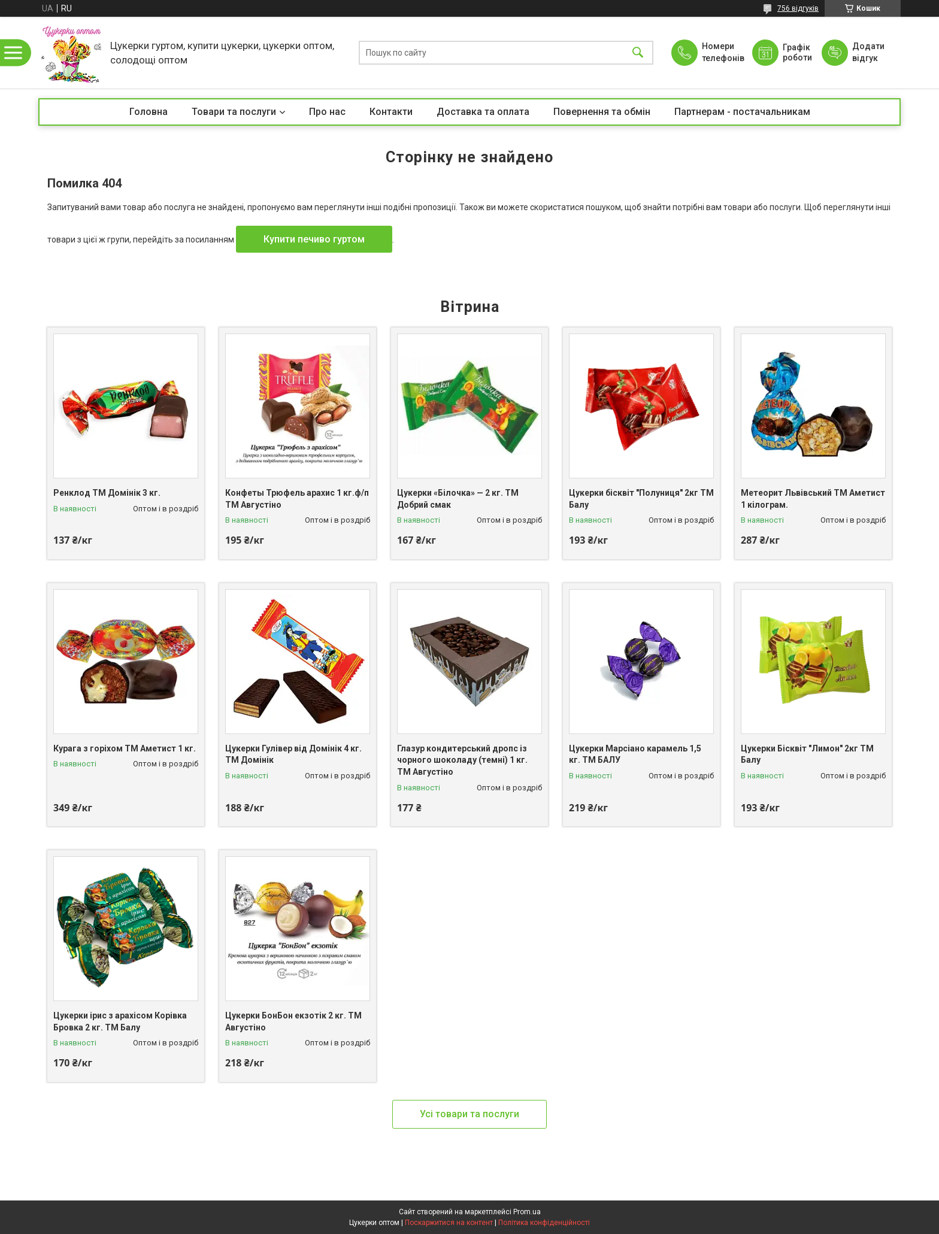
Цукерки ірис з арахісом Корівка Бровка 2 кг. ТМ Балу (120, 1021)
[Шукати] (637, 53)
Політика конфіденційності (544, 1222)
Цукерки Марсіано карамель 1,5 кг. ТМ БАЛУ (635, 754)
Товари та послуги (234, 111)
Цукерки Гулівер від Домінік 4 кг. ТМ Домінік (293, 754)
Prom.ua (527, 1212)
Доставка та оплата (483, 111)
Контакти (391, 111)
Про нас (327, 111)
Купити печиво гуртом (314, 239)
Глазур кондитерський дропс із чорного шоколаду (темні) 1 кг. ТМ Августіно (462, 760)
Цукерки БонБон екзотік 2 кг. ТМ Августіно (293, 1021)
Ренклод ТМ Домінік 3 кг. (106, 493)
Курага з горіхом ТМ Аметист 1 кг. (124, 748)
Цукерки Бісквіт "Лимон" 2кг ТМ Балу (807, 754)
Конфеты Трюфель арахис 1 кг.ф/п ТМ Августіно (297, 499)
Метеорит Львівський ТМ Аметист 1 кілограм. (813, 499)
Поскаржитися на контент (449, 1222)
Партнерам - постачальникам (742, 111)
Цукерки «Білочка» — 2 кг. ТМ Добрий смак (458, 499)
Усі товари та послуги (469, 1114)
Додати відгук (868, 52)
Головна (148, 111)
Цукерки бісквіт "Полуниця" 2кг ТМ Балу (641, 499)
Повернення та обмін (601, 111)
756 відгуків (798, 8)
